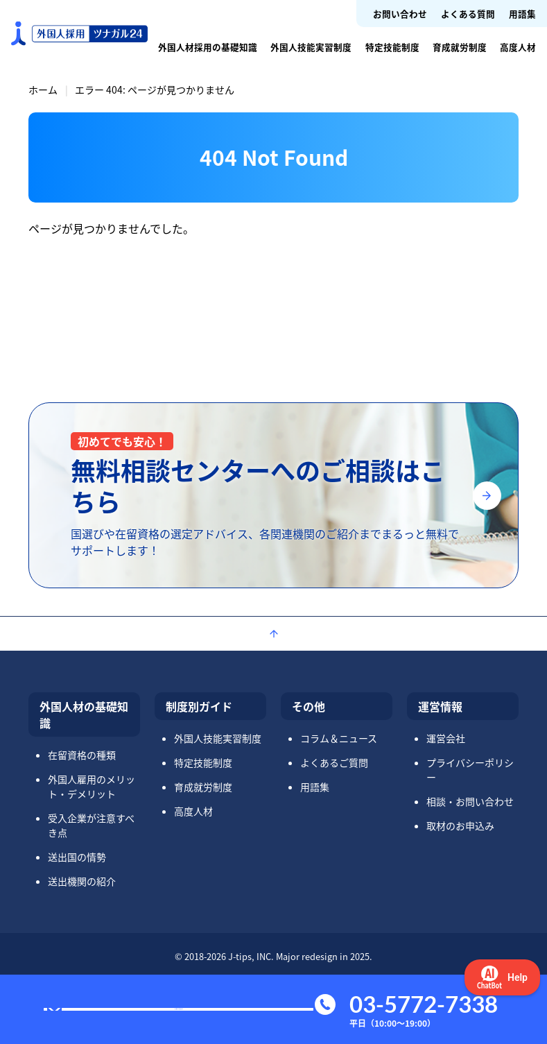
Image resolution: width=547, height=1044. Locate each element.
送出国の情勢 (77, 857)
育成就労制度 (460, 46)
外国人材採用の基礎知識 (207, 46)
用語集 (522, 13)
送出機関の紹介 (82, 881)
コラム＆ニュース (338, 738)
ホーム (43, 89)
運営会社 (445, 738)
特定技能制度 (392, 46)
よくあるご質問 (334, 762)
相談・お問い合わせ (470, 801)
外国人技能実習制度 (310, 46)
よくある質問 (468, 13)
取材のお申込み (460, 825)
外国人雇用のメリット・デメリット (91, 786)
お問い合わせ (400, 13)
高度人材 (518, 46)
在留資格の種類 (82, 755)
